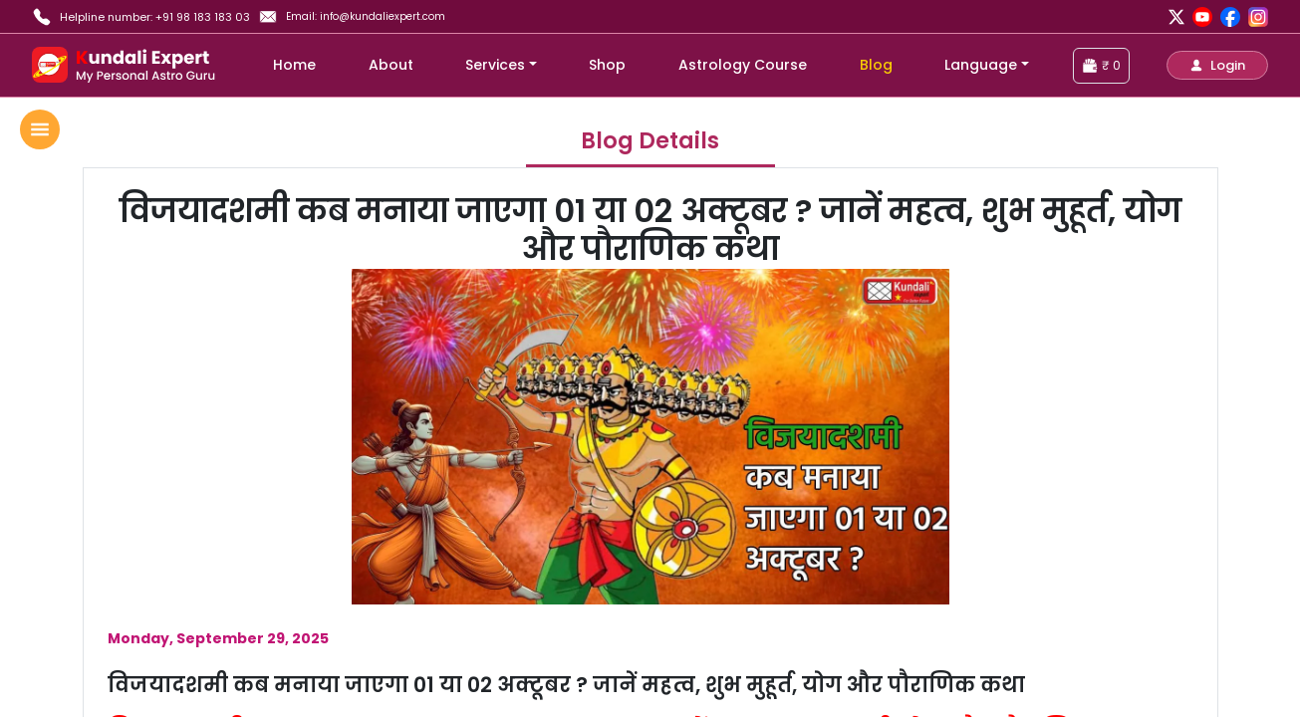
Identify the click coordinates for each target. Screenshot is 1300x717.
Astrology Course (742, 65)
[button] (1217, 65)
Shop (607, 65)
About (391, 65)
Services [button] (495, 65)
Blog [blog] (876, 65)
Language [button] (980, 65)
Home (294, 65)
